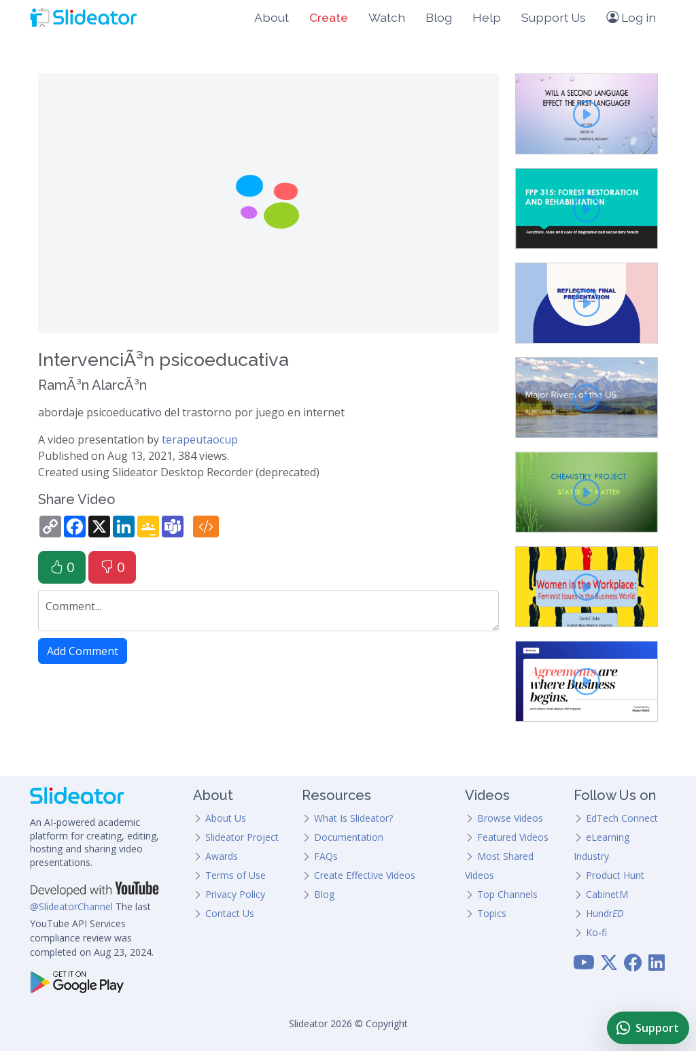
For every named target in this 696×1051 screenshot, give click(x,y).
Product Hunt (615, 875)
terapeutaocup (200, 439)
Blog (438, 17)
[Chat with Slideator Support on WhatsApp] (648, 1028)
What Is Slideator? (353, 818)
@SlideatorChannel (71, 906)
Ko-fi (596, 932)
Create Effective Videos (364, 875)
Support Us (553, 17)
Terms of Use (235, 875)
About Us (225, 818)
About (271, 17)
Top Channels (507, 894)
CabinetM (607, 894)
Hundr (604, 913)
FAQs (326, 856)
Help (486, 17)
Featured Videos (513, 837)
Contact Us (229, 913)
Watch (386, 17)
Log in (631, 17)
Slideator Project (242, 837)
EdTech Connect (622, 818)
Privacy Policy (235, 894)
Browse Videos (510, 818)
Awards (221, 856)
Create (328, 17)
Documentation (348, 837)
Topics (491, 913)
